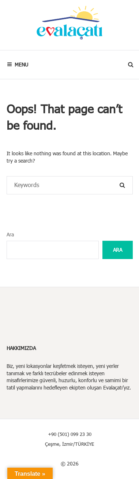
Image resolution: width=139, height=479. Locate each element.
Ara (10, 234)
